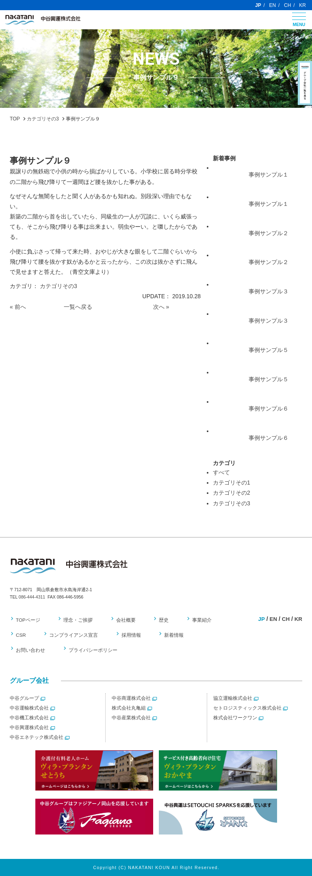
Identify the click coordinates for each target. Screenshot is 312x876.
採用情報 (127, 635)
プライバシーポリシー (90, 650)
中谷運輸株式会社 (29, 708)
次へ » (161, 307)
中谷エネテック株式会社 (36, 737)
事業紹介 (193, 620)
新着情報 (168, 635)
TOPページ (28, 620)
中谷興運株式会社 (29, 727)
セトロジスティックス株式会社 (247, 708)
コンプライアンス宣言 (72, 635)
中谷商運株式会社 (131, 698)
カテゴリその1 (231, 482)
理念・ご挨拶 (76, 620)
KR (302, 5)
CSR (21, 635)
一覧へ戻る (78, 307)
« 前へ (18, 307)
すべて (221, 472)
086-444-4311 (32, 596)
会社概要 (122, 620)
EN (272, 5)
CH (287, 5)
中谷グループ (24, 698)
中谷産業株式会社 (131, 718)
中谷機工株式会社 (29, 718)
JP (258, 5)
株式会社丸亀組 (129, 708)
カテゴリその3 (58, 286)
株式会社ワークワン (235, 718)
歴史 (157, 620)
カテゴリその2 (231, 492)
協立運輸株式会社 (232, 698)
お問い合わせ (30, 650)
